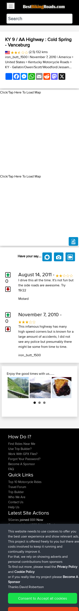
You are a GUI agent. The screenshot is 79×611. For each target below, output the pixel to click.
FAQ (11, 469)
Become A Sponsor (21, 464)
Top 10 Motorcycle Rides (25, 482)
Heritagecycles (18, 535)
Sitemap (47, 594)
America (65, 57)
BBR (33, 520)
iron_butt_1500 (16, 57)
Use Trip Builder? (20, 449)
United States (15, 62)
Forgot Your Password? (24, 459)
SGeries (14, 520)
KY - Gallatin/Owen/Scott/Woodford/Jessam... (38, 67)
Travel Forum (17, 487)
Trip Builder (16, 492)
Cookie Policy (12, 600)
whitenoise (16, 530)
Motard (23, 298)
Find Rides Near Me (21, 444)
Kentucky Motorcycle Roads (48, 62)
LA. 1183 (53, 535)
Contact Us (15, 502)
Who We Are (16, 497)
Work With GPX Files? (22, 454)
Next (65, 387)
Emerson (14, 525)
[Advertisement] (39, 134)
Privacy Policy (64, 594)
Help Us (13, 507)
